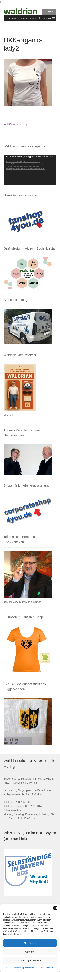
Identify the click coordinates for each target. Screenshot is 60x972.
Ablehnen (30, 951)
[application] (30, 170)
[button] (55, 908)
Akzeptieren (30, 943)
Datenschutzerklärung (14, 968)
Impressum (50, 968)
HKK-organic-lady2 (18, 125)
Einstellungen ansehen (30, 960)
